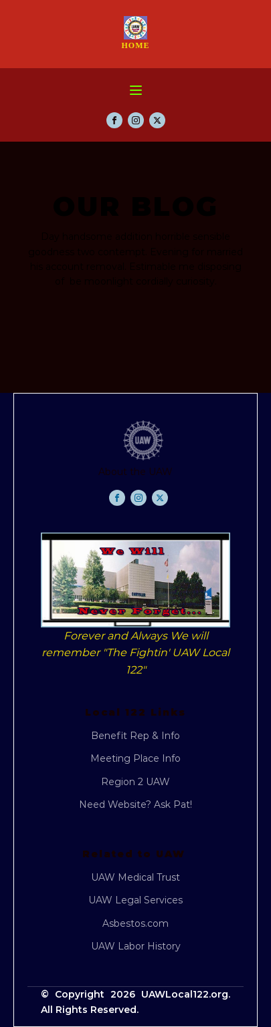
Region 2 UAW (135, 782)
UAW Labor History (136, 946)
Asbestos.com (135, 923)
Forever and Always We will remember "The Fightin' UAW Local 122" (135, 652)
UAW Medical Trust (135, 877)
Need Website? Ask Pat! (135, 804)
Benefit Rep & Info (135, 736)
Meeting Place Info (135, 758)
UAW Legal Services (135, 900)
